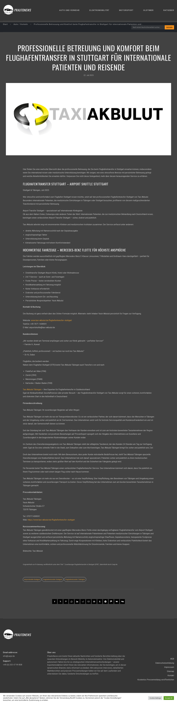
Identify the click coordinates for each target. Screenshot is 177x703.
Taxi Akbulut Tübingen (32, 389)
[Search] (169, 27)
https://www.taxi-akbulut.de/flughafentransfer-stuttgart (51, 520)
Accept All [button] (168, 698)
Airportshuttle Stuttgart (32, 579)
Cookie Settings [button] (155, 698)
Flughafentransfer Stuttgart (52, 579)
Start (5, 24)
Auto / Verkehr (21, 24)
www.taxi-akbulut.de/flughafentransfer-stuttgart (51, 320)
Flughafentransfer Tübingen (75, 579)
